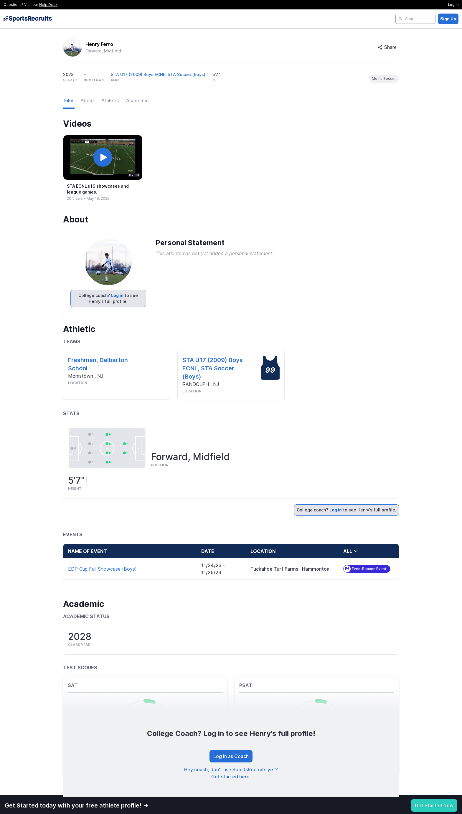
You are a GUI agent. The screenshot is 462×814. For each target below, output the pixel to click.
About (87, 100)
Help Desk (48, 4)
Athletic (110, 100)
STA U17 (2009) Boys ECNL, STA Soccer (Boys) (158, 74)
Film (68, 100)
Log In (453, 4)
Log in (117, 295)
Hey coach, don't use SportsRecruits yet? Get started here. (231, 773)
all (350, 551)
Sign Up (448, 18)
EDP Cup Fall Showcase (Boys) (102, 569)
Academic (137, 100)
